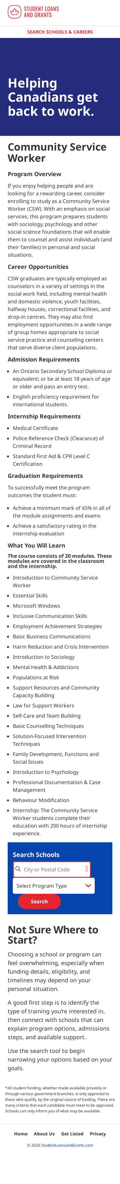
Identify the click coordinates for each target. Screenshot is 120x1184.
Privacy (98, 1134)
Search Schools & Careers (60, 32)
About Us (44, 1134)
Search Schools (36, 854)
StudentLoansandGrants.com (67, 1145)
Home (21, 1134)
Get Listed (72, 1134)
